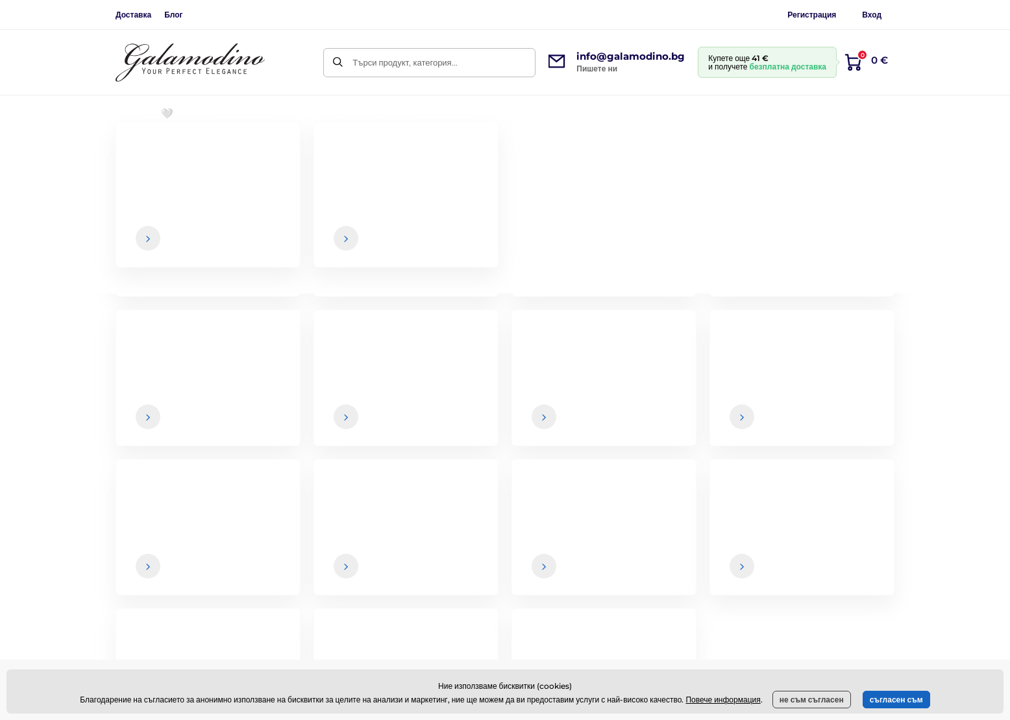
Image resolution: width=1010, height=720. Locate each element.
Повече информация (722, 699)
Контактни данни (857, 546)
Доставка (133, 14)
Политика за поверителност (589, 597)
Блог (173, 14)
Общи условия (563, 520)
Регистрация (811, 14)
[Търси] (337, 62)
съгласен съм (896, 699)
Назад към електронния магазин (505, 332)
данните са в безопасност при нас (588, 430)
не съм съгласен (812, 699)
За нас (837, 520)
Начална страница (149, 153)
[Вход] (873, 404)
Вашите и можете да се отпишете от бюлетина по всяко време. (667, 430)
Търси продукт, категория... (404, 62)
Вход (871, 14)
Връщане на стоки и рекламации (599, 571)
